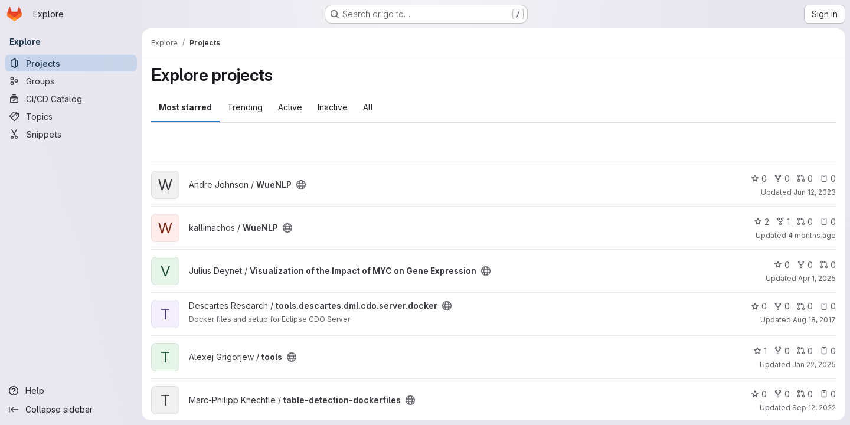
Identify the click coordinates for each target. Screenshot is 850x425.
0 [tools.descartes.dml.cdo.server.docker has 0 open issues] (828, 306)
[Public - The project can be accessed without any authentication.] (301, 184)
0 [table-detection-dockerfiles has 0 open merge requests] (805, 394)
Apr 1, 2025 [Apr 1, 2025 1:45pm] (817, 278)
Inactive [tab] (333, 107)
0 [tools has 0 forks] (782, 351)
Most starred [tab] (185, 107)
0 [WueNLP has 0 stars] (759, 179)
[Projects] (71, 63)
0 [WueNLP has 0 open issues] (828, 179)
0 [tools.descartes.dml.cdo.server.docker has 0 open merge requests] (805, 306)
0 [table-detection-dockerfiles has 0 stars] (759, 394)
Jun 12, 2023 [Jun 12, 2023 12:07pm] (814, 192)
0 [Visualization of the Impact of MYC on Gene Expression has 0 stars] (782, 265)
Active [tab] (290, 107)
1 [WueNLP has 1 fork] (783, 222)
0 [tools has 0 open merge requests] (805, 351)
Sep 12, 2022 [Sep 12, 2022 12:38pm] (814, 407)
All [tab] (368, 107)
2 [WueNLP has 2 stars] (761, 222)
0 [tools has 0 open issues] (828, 351)
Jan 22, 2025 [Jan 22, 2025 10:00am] (814, 364)
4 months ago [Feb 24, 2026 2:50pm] (812, 235)
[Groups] (71, 81)
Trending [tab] (245, 107)
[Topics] (71, 116)
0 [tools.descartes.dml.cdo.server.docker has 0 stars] (759, 306)
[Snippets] (71, 134)
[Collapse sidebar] (71, 409)
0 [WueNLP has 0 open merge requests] (805, 179)
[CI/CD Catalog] (71, 98)
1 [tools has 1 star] (760, 351)
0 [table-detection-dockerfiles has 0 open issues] (828, 394)
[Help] (71, 390)
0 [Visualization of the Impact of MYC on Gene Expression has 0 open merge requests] (828, 265)
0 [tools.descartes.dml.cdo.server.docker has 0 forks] (782, 306)
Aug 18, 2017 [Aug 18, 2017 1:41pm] (814, 319)
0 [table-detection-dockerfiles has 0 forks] (782, 394)
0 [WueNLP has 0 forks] (782, 179)
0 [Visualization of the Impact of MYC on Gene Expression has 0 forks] (805, 265)
